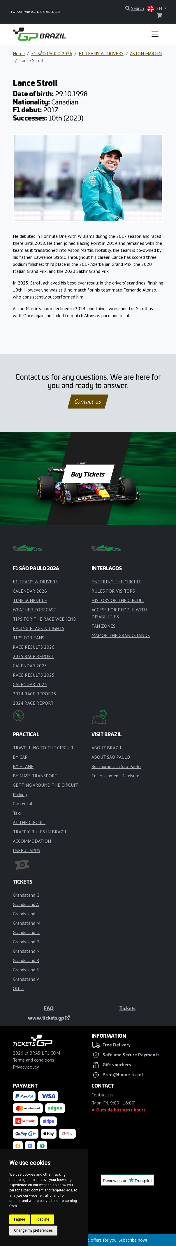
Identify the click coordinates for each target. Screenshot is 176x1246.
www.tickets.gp (49, 1017)
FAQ (49, 1008)
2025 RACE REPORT (33, 656)
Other (18, 988)
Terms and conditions (33, 1060)
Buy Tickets (88, 474)
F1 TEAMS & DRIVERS (101, 53)
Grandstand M (26, 923)
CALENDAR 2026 (30, 591)
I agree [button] (19, 1219)
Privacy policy (26, 1067)
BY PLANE (23, 766)
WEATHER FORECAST (34, 609)
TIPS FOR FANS (28, 638)
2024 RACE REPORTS (34, 694)
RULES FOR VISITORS (113, 591)
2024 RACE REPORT (33, 703)
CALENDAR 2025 (30, 666)
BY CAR (20, 757)
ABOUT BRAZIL (106, 748)
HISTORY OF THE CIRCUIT (117, 600)
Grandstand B (26, 942)
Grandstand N (26, 951)
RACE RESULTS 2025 (33, 675)
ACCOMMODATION (32, 841)
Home (19, 53)
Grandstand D (26, 932)
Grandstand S (26, 970)
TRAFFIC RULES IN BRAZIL (40, 832)
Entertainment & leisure (115, 776)
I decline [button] (42, 1219)
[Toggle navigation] (155, 34)
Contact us (88, 401)
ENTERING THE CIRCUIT (116, 581)
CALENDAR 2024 (30, 684)
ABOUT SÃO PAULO (110, 757)
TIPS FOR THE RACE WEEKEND (44, 619)
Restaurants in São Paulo (116, 766)
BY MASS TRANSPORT (35, 776)
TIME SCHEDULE (30, 600)
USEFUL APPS (26, 850)
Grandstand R (26, 960)
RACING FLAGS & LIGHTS (38, 628)
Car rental (22, 804)
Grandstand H (26, 914)
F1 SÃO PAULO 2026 (51, 53)
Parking (20, 794)
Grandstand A (26, 904)
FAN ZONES (103, 626)
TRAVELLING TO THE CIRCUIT (43, 748)
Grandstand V (26, 979)
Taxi (17, 813)
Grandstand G (26, 895)
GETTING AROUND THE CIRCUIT (45, 785)
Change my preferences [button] (33, 1230)
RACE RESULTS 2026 (33, 647)
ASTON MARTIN (146, 53)
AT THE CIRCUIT (29, 822)
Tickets (127, 1008)
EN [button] (155, 8)
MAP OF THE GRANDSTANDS (120, 635)
